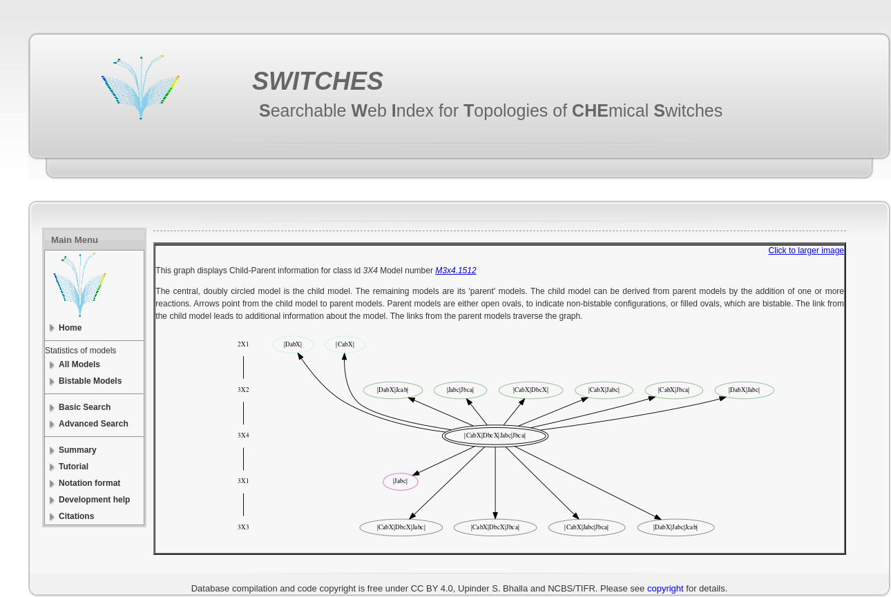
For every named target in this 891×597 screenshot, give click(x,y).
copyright (665, 588)
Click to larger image (806, 250)
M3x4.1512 (455, 270)
